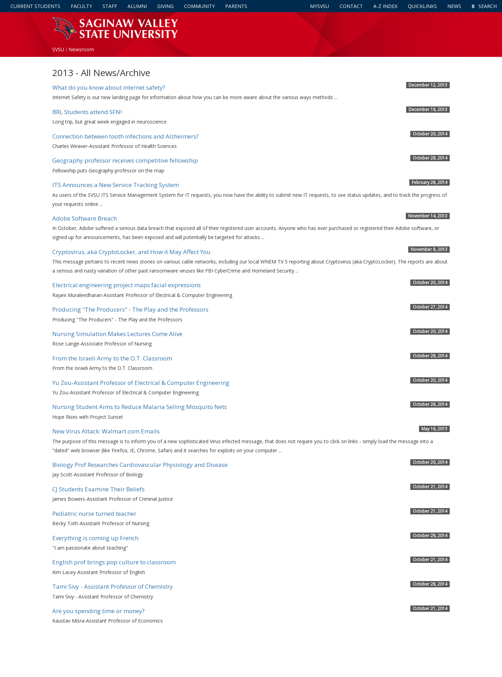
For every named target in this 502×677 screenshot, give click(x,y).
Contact (351, 6)
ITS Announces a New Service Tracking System (115, 185)
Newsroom (81, 49)
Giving (165, 6)
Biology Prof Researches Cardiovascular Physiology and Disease (140, 465)
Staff (109, 6)
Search (484, 6)
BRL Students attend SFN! (87, 112)
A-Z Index (385, 6)
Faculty (81, 6)
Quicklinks (422, 6)
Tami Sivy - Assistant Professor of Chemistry (112, 586)
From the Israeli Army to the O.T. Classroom (112, 358)
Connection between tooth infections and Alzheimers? (125, 136)
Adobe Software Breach (84, 218)
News (454, 6)
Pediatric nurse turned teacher (94, 513)
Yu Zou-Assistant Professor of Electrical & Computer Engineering (140, 383)
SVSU (58, 49)
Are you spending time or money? (98, 611)
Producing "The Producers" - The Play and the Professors (130, 309)
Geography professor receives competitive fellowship (125, 160)
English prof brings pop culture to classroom (114, 562)
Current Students (35, 6)
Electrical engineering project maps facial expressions (126, 285)
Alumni (137, 6)
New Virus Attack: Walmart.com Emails (106, 431)
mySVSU (319, 6)
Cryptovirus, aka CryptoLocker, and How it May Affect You (131, 252)
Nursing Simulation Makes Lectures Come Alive (117, 334)
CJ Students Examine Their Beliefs (98, 489)
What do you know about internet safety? (108, 87)
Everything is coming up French (95, 538)
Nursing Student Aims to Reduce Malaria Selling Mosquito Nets (139, 407)
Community (199, 6)
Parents (236, 6)
